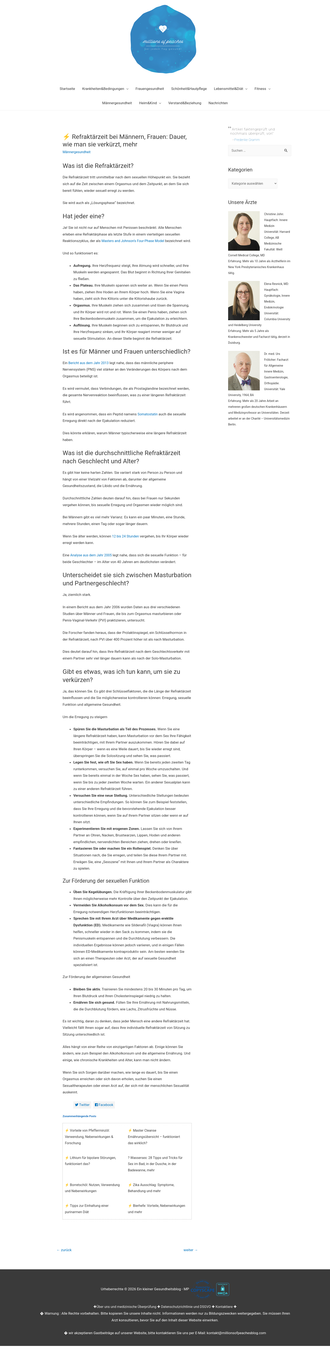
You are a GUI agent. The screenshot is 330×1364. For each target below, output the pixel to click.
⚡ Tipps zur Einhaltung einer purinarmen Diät (87, 1216)
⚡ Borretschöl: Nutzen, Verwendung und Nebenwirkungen (92, 1195)
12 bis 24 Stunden (126, 543)
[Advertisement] (259, 515)
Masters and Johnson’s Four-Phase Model (134, 241)
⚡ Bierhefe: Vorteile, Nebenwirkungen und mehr (156, 1216)
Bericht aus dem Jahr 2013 (89, 369)
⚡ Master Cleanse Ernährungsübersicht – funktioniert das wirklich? (154, 1144)
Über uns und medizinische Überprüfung (124, 1314)
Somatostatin (148, 421)
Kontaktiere (227, 1314)
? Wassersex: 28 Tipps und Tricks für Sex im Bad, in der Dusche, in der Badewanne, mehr (155, 1171)
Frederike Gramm (247, 140)
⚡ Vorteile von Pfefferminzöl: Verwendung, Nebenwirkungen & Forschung (89, 1144)
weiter (189, 1257)
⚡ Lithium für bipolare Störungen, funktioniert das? (90, 1168)
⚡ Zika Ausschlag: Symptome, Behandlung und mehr (151, 1195)
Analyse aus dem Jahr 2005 (92, 562)
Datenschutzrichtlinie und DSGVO (187, 1314)
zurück (65, 1257)
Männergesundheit (77, 152)
